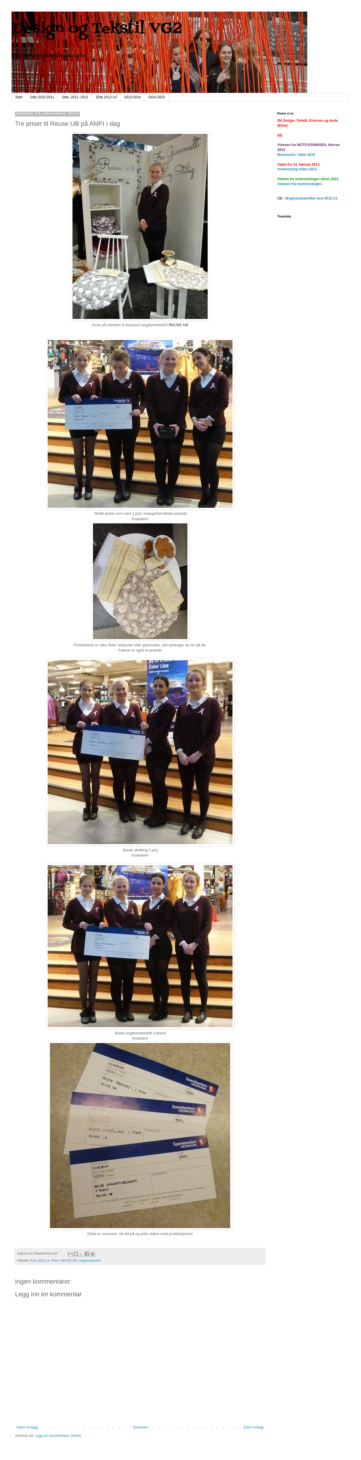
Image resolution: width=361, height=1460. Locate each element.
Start (19, 97)
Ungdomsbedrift (90, 1260)
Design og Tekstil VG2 (97, 29)
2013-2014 (132, 97)
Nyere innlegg (27, 1427)
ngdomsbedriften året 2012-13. (313, 198)
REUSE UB (69, 1260)
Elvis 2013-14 (40, 1260)
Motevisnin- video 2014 (296, 155)
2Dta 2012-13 (106, 97)
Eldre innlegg (253, 1427)
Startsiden (140, 1427)
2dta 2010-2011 (42, 97)
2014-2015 (156, 97)
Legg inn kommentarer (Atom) (58, 1436)
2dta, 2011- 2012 (75, 97)
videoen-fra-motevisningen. (300, 184)
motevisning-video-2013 (297, 169)
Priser (55, 1260)
